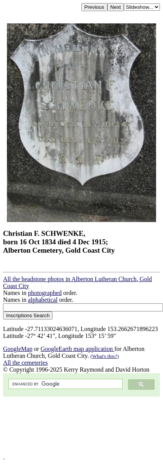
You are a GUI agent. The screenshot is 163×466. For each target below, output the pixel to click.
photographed (45, 293)
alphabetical (43, 299)
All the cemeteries (25, 362)
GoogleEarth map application (77, 349)
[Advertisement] (72, 427)
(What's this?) (105, 356)
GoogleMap (17, 349)
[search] (64, 384)
